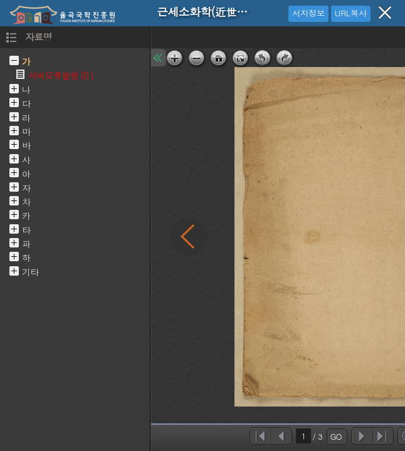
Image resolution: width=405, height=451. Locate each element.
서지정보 (308, 13)
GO (336, 436)
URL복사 (351, 13)
